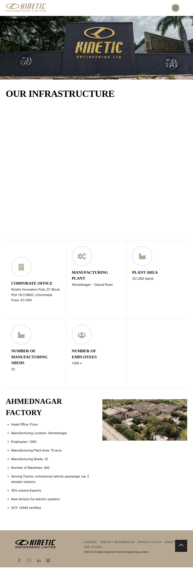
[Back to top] (181, 551)
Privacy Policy (150, 547)
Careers (90, 547)
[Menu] (175, 8)
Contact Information (117, 547)
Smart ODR (173, 547)
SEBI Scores (93, 552)
